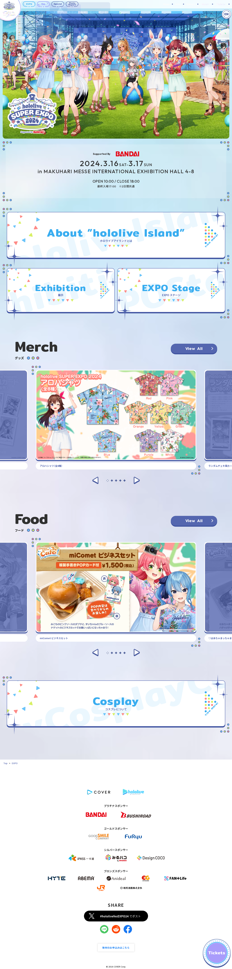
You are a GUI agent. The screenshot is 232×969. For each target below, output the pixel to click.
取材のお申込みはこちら (116, 947)
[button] (95, 480)
